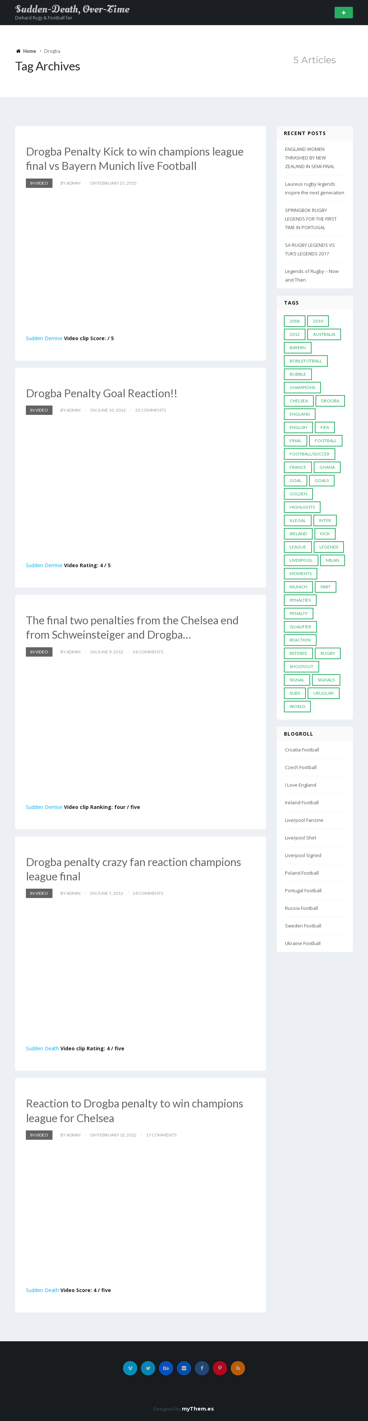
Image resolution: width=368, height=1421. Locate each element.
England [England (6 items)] (300, 414)
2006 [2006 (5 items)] (295, 321)
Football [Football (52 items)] (326, 440)
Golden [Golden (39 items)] (298, 493)
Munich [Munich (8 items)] (298, 586)
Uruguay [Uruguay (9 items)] (323, 693)
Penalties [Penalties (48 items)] (300, 600)
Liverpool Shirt (300, 837)
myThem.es (198, 1407)
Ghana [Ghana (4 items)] (327, 467)
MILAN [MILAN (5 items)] (332, 560)
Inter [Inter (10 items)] (325, 520)
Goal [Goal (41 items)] (296, 480)
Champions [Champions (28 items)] (302, 387)
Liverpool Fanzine (304, 820)
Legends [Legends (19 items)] (328, 547)
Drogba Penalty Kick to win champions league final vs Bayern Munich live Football (138, 158)
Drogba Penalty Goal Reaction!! (104, 392)
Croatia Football (302, 749)
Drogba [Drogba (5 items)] (330, 400)
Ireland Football (302, 802)
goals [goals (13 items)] (322, 480)
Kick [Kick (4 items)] (325, 533)
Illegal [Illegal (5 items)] (298, 520)
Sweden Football (303, 925)
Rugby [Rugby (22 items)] (328, 653)
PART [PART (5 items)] (326, 586)
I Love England (300, 785)
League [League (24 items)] (298, 547)
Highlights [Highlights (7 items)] (302, 507)
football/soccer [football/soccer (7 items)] (310, 454)
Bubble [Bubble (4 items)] (298, 374)
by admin (70, 182)
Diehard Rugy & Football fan (43, 18)
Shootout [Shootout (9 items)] (301, 666)
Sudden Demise (44, 337)
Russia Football (301, 908)
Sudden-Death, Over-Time (72, 9)
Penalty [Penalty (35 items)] (299, 613)
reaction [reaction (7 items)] (300, 640)
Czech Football (301, 767)
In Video (39, 182)
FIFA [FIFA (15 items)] (325, 427)
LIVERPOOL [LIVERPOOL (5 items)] (301, 560)
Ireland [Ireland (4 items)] (298, 533)
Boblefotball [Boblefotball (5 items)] (306, 361)
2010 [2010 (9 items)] (318, 321)
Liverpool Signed (303, 855)
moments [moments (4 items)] (301, 573)
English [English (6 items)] (298, 427)
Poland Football (302, 873)
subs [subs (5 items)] (295, 693)
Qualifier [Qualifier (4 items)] (300, 626)
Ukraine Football (303, 943)
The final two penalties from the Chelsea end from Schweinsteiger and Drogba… (135, 626)
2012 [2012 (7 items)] (295, 334)
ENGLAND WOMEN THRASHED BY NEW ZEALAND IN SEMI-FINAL (310, 158)
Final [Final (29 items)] (296, 440)
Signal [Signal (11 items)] (297, 679)
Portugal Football (303, 890)
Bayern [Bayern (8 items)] (298, 347)
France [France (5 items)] (298, 467)
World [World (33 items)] (297, 706)
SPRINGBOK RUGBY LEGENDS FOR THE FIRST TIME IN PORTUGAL (311, 219)
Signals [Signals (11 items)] (326, 679)
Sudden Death (42, 1047)
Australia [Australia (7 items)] (324, 334)
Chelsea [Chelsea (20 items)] (299, 400)
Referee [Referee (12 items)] (298, 653)
